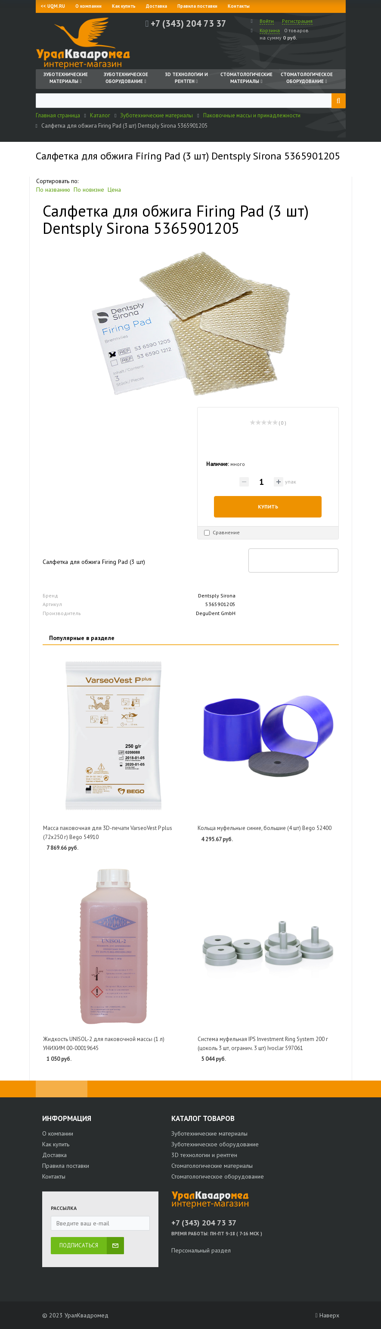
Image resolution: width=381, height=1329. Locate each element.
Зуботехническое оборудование (215, 1144)
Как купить (124, 6)
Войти (267, 21)
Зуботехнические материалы (209, 1133)
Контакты (239, 6)
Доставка (156, 6)
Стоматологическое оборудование (217, 1176)
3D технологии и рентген (204, 1155)
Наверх (327, 1315)
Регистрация (297, 21)
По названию (53, 189)
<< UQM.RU (53, 6)
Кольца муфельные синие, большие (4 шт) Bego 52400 (264, 828)
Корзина (270, 30)
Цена (114, 189)
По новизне (89, 189)
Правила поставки (197, 6)
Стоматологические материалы (212, 1166)
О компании (88, 6)
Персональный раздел (201, 1250)
